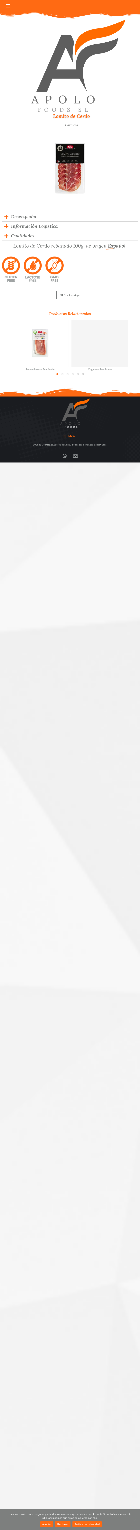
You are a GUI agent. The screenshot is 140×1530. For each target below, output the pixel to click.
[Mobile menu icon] (8, 6)
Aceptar (46, 1524)
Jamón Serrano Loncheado (40, 369)
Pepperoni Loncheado (100, 369)
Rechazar (63, 1524)
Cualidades (22, 236)
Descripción (23, 217)
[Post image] (40, 343)
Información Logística (34, 226)
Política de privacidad (87, 1524)
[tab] (70, 217)
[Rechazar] (135, 1520)
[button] (57, 374)
